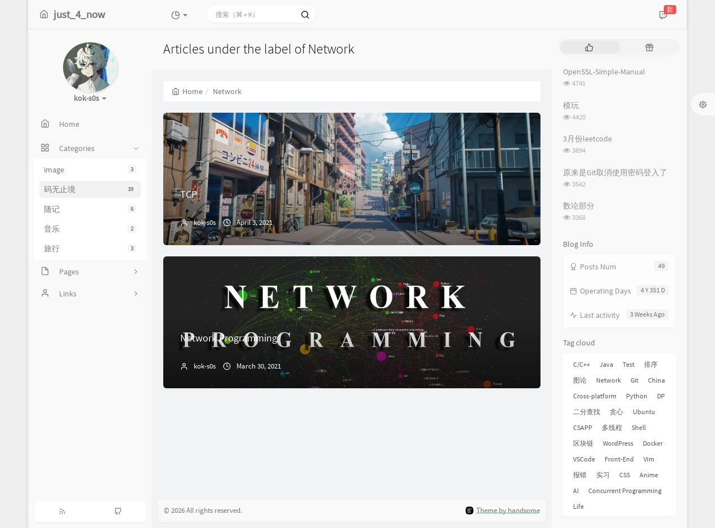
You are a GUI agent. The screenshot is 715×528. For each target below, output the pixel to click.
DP (661, 396)
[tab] (589, 47)
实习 (603, 475)
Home (187, 91)
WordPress (618, 443)
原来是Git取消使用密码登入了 (615, 172)
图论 (580, 380)
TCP (188, 194)
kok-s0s (205, 222)
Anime (649, 475)
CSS (624, 475)
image (90, 170)
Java (606, 364)
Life (578, 506)
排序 (651, 364)
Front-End (619, 459)
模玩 (571, 105)
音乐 (90, 229)
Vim (649, 459)
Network (608, 380)
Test (628, 364)
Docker (653, 443)
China (656, 380)
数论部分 (579, 206)
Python (636, 396)
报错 (580, 475)
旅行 (90, 248)
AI (576, 490)
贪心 (616, 411)
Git (634, 380)
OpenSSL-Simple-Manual (604, 71)
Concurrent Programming (625, 490)
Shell (639, 427)
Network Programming (228, 337)
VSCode (584, 459)
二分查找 (586, 411)
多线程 (612, 427)
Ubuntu (644, 411)
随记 (90, 209)
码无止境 (90, 189)
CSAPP (582, 427)
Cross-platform (594, 396)
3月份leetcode (587, 139)
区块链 (583, 443)
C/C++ (581, 364)
